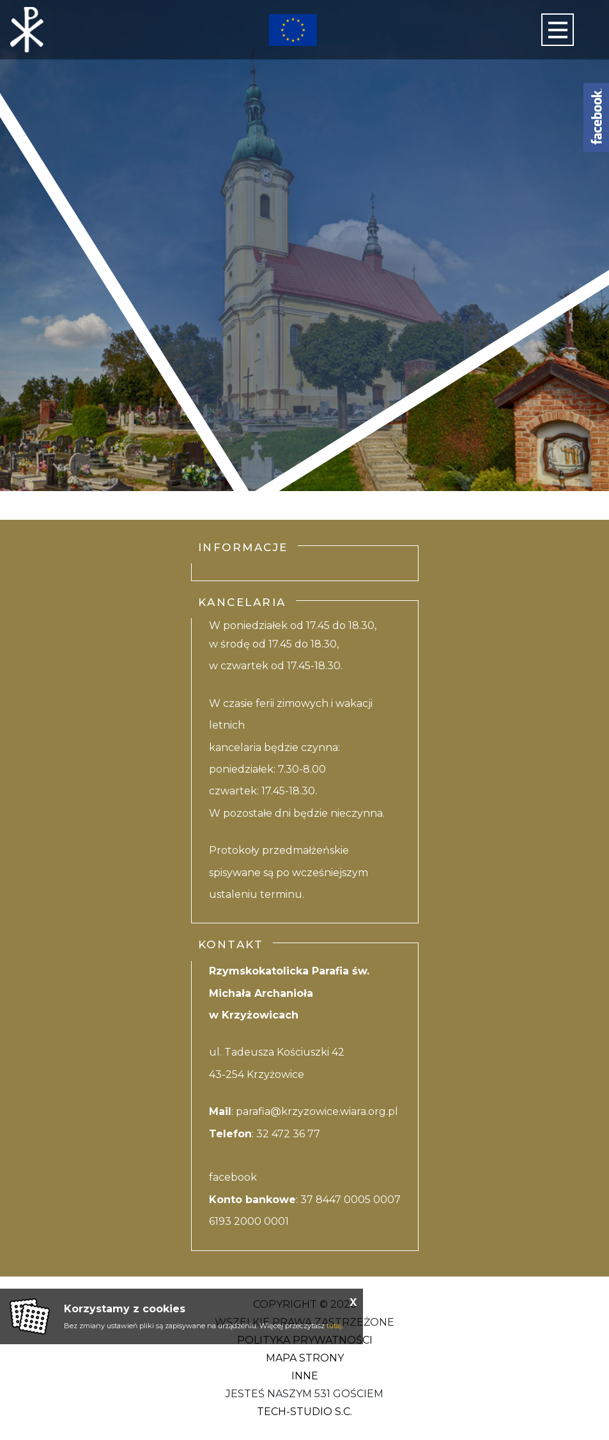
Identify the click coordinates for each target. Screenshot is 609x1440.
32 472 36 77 (288, 1134)
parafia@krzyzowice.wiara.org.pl (317, 1111)
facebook (233, 1177)
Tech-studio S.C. (304, 1412)
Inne (304, 1376)
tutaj (334, 1325)
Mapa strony (305, 1358)
